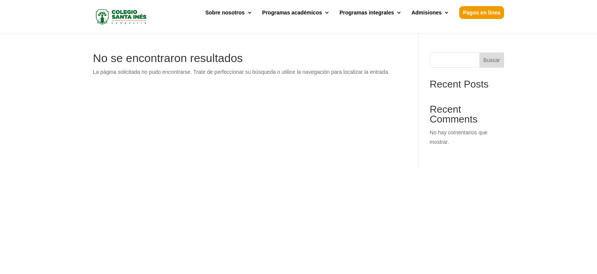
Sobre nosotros (224, 13)
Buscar (492, 60)
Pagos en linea (481, 13)
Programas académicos (292, 13)
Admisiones (427, 13)
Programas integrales (367, 13)
